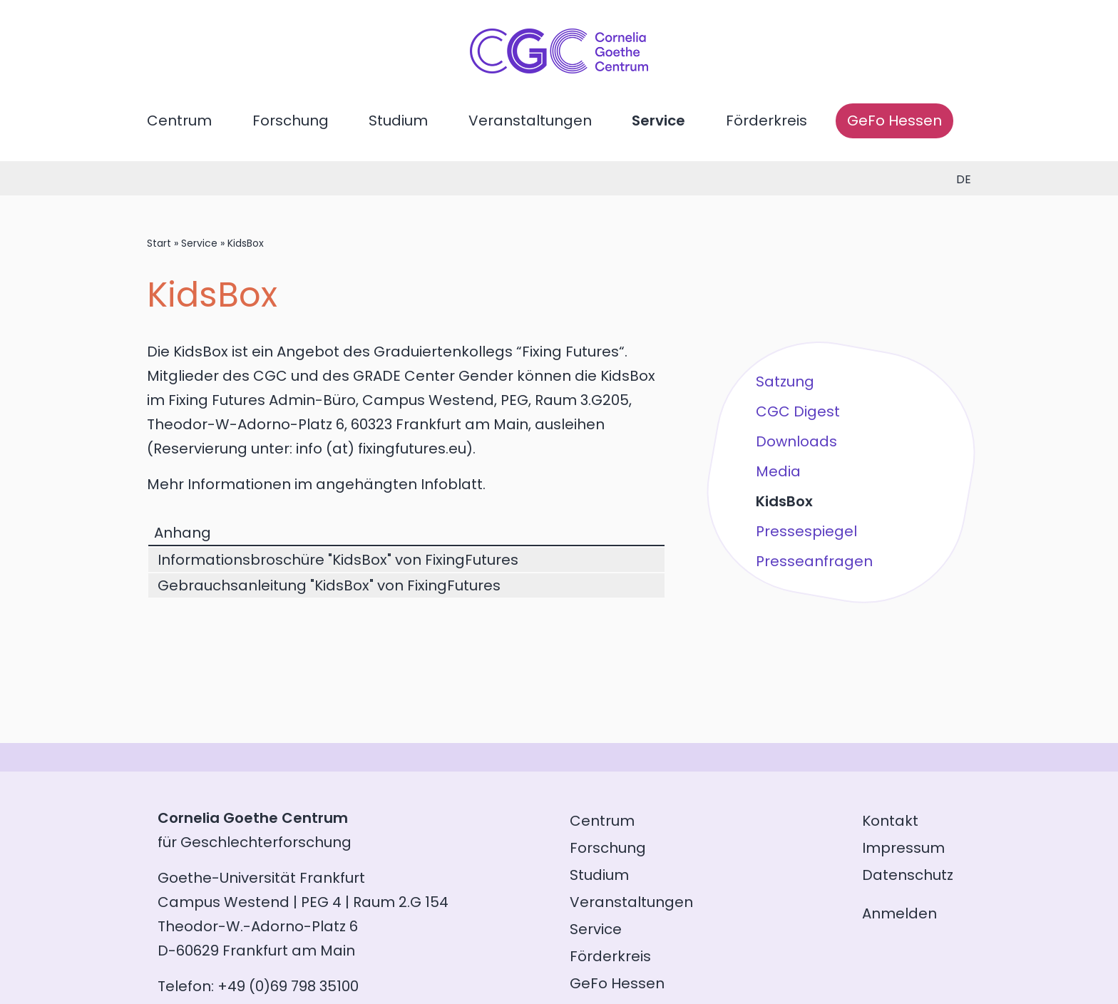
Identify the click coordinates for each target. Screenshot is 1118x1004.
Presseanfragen (814, 561)
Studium (398, 120)
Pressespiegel (806, 531)
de (963, 179)
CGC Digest (798, 411)
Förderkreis (766, 120)
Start (159, 243)
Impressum (903, 848)
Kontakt (890, 821)
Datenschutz (907, 875)
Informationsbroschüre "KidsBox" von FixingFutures (338, 560)
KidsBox (784, 501)
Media (778, 471)
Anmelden (899, 913)
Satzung (785, 381)
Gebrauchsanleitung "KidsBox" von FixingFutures (329, 585)
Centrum (179, 120)
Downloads (796, 441)
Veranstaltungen (530, 120)
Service (658, 120)
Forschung (290, 120)
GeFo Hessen (894, 120)
